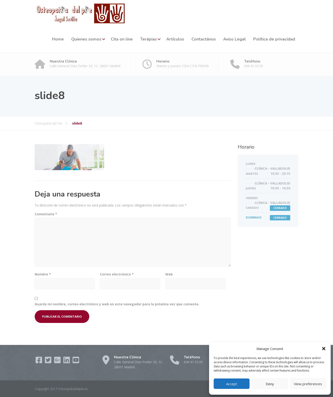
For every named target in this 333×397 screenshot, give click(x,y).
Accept (231, 383)
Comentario (46, 214)
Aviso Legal (234, 39)
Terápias (148, 39)
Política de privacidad (274, 39)
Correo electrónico (117, 274)
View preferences (308, 383)
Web (169, 274)
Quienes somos (86, 39)
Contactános (203, 39)
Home (58, 39)
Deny (270, 383)
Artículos (175, 39)
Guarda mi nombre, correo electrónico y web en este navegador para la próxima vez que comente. (117, 304)
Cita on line (122, 39)
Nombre (43, 274)
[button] (323, 348)
